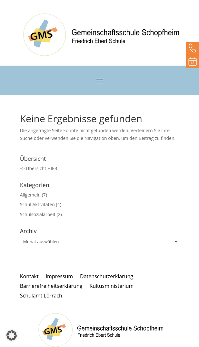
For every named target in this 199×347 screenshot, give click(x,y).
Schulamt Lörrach (41, 296)
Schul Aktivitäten (37, 204)
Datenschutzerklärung (106, 277)
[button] (11, 335)
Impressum (59, 277)
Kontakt (29, 277)
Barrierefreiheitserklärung (51, 286)
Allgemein (30, 195)
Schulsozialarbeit (37, 214)
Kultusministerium (111, 286)
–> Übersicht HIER (38, 168)
